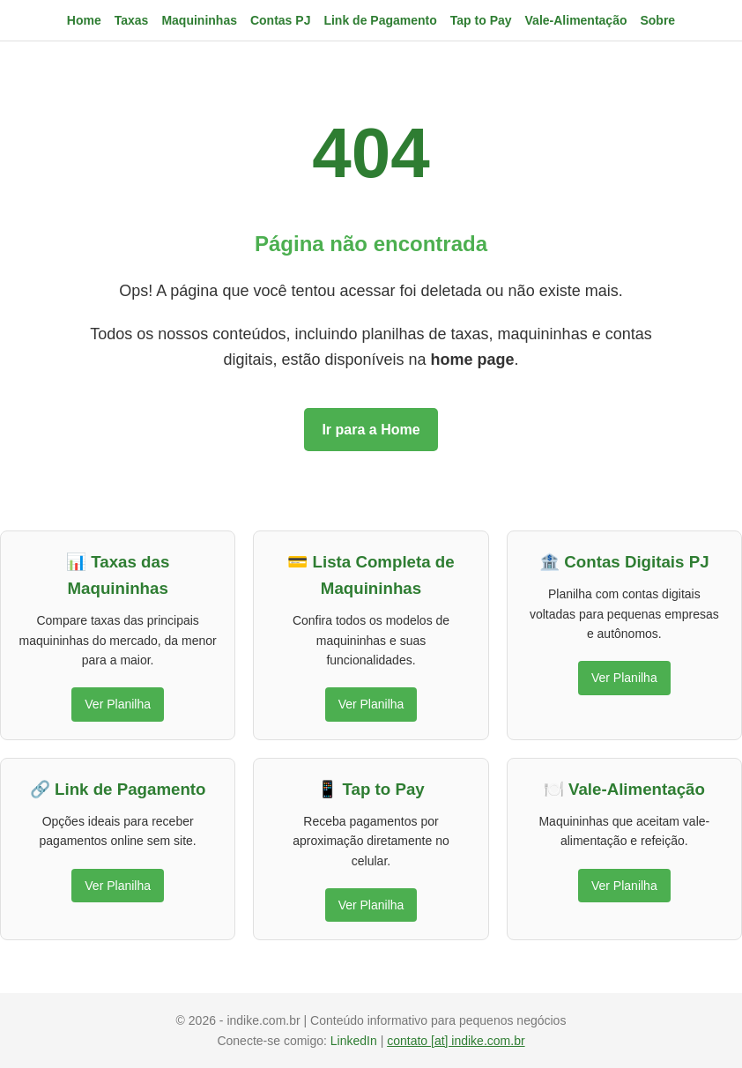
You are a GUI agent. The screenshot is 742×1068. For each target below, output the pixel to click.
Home (84, 20)
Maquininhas (199, 20)
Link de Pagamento (379, 20)
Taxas (132, 20)
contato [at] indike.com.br (455, 1041)
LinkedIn (355, 1041)
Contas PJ (280, 20)
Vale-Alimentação (576, 20)
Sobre (657, 20)
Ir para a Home (370, 429)
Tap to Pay (481, 20)
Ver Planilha (118, 704)
